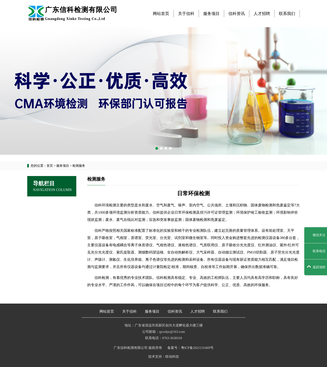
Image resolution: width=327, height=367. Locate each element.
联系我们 (287, 13)
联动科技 (172, 356)
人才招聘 (262, 13)
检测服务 (53, 203)
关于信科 (186, 13)
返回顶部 (316, 267)
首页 (50, 165)
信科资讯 (236, 13)
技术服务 (53, 215)
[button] (156, 148)
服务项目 (211, 13)
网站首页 (161, 13)
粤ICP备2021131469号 (197, 348)
